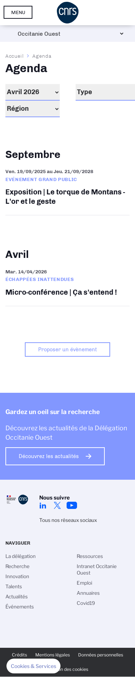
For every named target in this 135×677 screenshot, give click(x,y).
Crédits (19, 655)
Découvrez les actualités (49, 456)
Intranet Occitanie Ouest (97, 569)
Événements (19, 607)
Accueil (14, 56)
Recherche (17, 566)
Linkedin (42, 505)
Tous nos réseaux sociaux (68, 520)
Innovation (17, 576)
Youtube (71, 505)
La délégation (20, 556)
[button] (33, 666)
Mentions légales (52, 655)
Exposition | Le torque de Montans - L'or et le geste (67, 188)
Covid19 (86, 603)
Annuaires (88, 593)
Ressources (90, 556)
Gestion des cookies (67, 669)
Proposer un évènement (67, 349)
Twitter (57, 505)
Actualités (16, 596)
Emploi (84, 583)
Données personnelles (100, 655)
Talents (13, 586)
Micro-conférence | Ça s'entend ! (67, 283)
